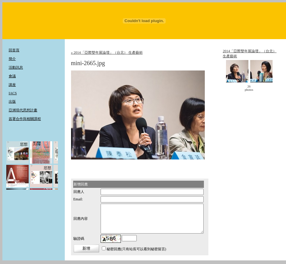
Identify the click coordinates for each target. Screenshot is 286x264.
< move (233, 88)
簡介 (12, 59)
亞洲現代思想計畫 (23, 110)
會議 (12, 76)
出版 (12, 101)
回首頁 (14, 50)
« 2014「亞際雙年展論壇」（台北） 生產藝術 (107, 52)
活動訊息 (16, 67)
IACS (13, 93)
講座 (12, 85)
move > (264, 88)
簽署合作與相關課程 (25, 119)
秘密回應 (114, 249)
